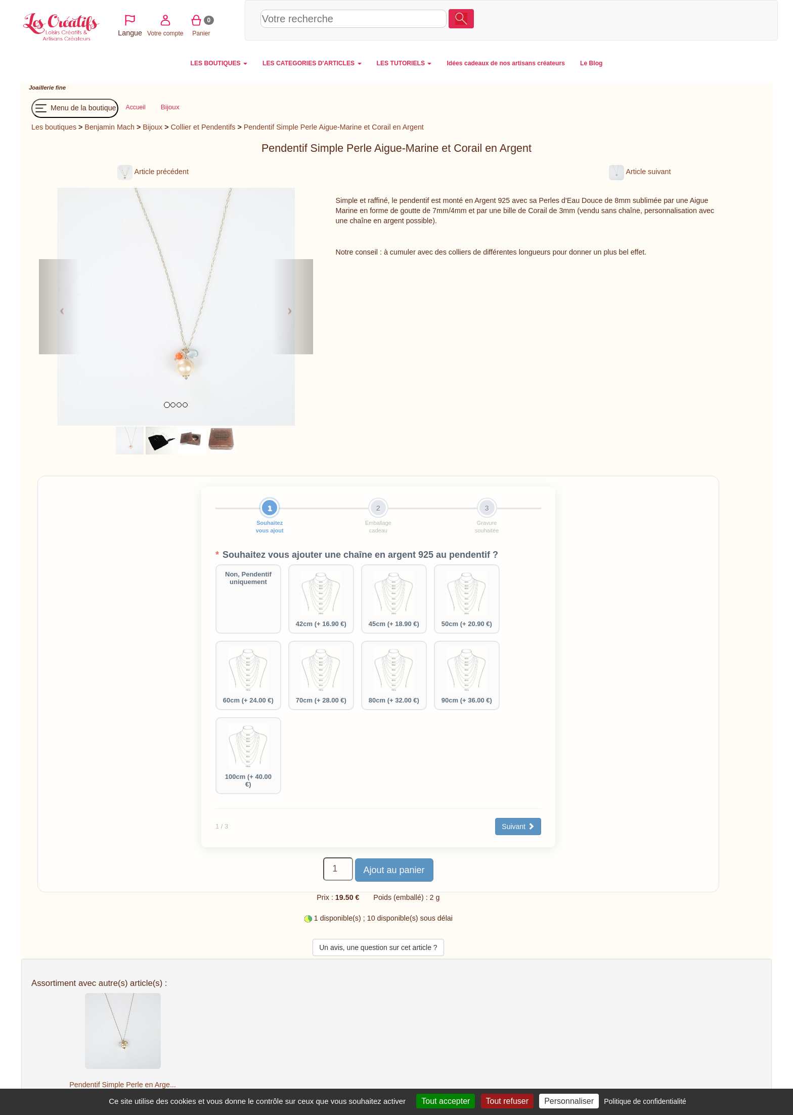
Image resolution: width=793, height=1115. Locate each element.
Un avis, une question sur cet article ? (378, 947)
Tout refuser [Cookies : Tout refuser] (507, 1101)
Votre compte (668, 20)
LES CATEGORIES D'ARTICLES (311, 63)
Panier (704, 20)
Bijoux (152, 127)
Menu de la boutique (74, 108)
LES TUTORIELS (404, 63)
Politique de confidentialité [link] (645, 1101)
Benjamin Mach (109, 127)
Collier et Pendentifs (203, 127)
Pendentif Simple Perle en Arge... (122, 1085)
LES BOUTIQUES (219, 63)
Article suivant (640, 172)
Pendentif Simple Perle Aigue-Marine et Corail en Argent (334, 127)
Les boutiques (53, 127)
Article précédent (152, 172)
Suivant (518, 826)
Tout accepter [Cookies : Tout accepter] (445, 1101)
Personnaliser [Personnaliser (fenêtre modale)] (569, 1101)
